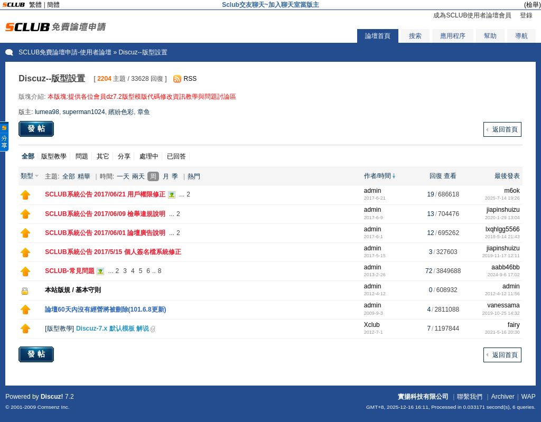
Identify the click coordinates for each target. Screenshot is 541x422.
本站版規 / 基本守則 (73, 290)
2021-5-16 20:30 (502, 332)
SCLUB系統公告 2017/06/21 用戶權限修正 (105, 194)
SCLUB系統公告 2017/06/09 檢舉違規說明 (105, 214)
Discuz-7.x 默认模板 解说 (112, 328)
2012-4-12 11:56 (502, 293)
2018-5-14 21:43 (502, 236)
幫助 (490, 36)
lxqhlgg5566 (503, 229)
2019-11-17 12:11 (501, 255)
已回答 (176, 156)
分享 (124, 156)
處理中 (148, 156)
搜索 (415, 36)
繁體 (35, 4)
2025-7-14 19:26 (502, 198)
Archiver (503, 396)
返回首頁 (505, 129)
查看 (450, 176)
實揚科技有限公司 (423, 396)
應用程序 (452, 36)
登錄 (526, 15)
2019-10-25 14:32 (501, 313)
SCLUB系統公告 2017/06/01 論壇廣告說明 (105, 233)
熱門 (194, 176)
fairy (514, 325)
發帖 (37, 128)
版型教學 (54, 156)
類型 (27, 176)
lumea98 (47, 112)
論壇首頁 (377, 36)
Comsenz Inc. (54, 407)
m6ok (511, 190)
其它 (103, 156)
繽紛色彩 (121, 112)
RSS (190, 78)
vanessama (503, 305)
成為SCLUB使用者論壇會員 (472, 15)
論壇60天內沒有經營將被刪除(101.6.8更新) (105, 309)
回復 (436, 176)
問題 (82, 156)
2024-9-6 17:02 (504, 274)
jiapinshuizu (503, 209)
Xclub (372, 325)
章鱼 (143, 112)
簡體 (53, 4)
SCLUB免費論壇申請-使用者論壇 (64, 52)
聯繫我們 (469, 396)
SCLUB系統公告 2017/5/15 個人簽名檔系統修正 (113, 252)
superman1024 (84, 112)
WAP (528, 396)
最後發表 (507, 176)
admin (372, 190)
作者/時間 (377, 176)
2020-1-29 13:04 (502, 217)
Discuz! (52, 396)
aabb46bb (505, 267)
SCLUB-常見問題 (69, 271)
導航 (521, 36)
